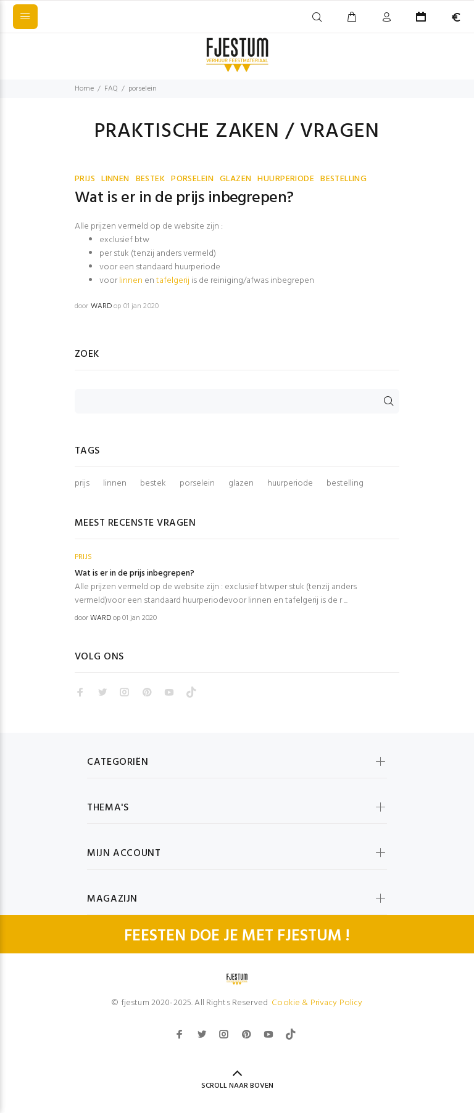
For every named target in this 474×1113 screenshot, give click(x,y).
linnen (131, 281)
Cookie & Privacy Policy (317, 1003)
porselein (197, 484)
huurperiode (290, 484)
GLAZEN (236, 179)
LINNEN (115, 179)
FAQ (111, 89)
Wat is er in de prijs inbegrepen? (184, 198)
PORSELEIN (192, 179)
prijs (82, 484)
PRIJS (85, 179)
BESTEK (150, 179)
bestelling (345, 484)
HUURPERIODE (285, 179)
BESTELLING (343, 179)
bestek (153, 484)
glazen (241, 484)
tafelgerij (172, 281)
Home (84, 89)
